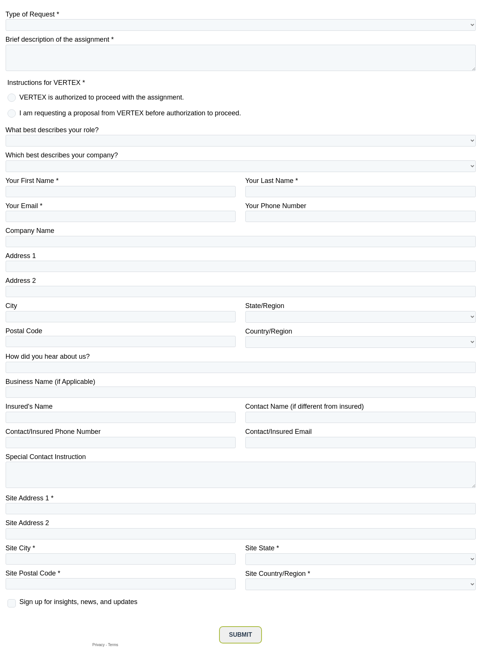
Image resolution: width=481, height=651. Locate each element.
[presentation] (63, 625)
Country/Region (268, 331)
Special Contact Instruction (46, 457)
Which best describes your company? (62, 155)
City (11, 306)
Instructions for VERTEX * (46, 82)
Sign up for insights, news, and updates (79, 602)
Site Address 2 (27, 523)
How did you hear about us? (48, 356)
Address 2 (21, 280)
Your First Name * (32, 180)
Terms (113, 645)
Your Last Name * (271, 180)
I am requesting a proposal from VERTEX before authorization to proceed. (130, 113)
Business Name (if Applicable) (50, 381)
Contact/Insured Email (278, 431)
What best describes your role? (52, 130)
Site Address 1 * (30, 498)
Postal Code (24, 331)
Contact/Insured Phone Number (53, 431)
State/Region (264, 306)
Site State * (262, 548)
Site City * (20, 548)
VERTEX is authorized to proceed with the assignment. (102, 97)
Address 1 (21, 256)
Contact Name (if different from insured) (304, 406)
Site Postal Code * (33, 573)
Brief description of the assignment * (60, 39)
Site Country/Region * (277, 573)
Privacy (98, 645)
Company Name (30, 230)
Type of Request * (32, 14)
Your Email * (24, 206)
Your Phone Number (275, 206)
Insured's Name (29, 406)
